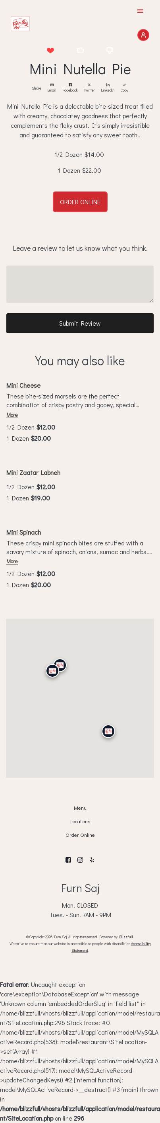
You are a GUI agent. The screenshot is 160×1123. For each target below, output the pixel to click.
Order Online (80, 835)
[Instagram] (80, 859)
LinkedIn (108, 88)
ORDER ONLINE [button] (80, 201)
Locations (80, 821)
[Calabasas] (52, 671)
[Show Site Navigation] (140, 12)
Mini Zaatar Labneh (33, 472)
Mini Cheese (23, 385)
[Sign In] (143, 35)
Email (51, 88)
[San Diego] (108, 731)
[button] (50, 50)
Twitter (89, 88)
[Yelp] (92, 859)
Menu (80, 808)
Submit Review (80, 323)
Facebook (70, 88)
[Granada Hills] (59, 665)
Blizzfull (126, 936)
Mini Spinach (23, 532)
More (12, 414)
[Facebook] (68, 859)
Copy (124, 88)
